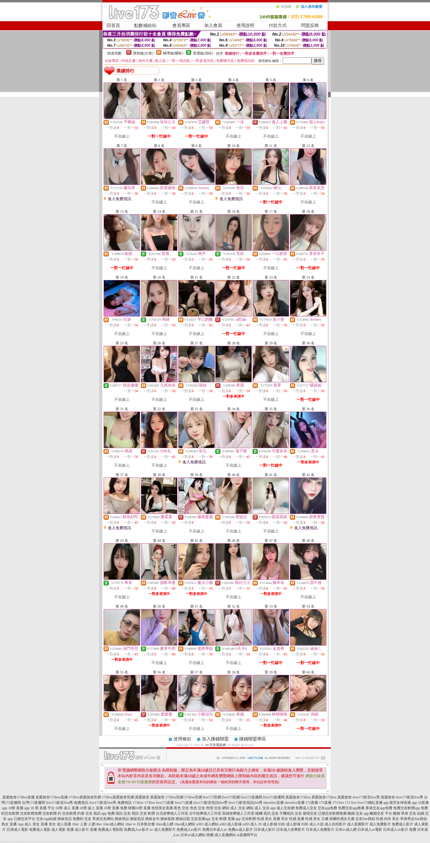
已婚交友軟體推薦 (332, 813)
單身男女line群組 (413, 819)
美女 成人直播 (60, 824)
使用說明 (245, 25)
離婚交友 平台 (381, 813)
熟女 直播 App (12, 824)
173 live (338, 803)
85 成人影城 (267, 824)
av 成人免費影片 (163, 829)
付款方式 (278, 25)
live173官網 (212, 797)
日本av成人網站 (192, 835)
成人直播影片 (357, 824)
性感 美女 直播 (268, 819)
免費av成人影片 (240, 829)
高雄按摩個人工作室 (238, 813)
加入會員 (213, 25)
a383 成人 (249, 824)
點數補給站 (145, 25)
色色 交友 (197, 808)
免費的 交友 (82, 819)
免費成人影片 (402, 824)
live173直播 (165, 803)
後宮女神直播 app (403, 803)
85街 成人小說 (312, 824)
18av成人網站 (113, 824)
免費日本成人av (214, 829)
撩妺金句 (152, 819)
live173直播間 (251, 797)
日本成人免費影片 (320, 829)
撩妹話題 (183, 819)
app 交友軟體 (246, 819)
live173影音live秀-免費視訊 (67, 803)
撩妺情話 (122, 819)
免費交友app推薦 (351, 808)
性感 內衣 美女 (387, 819)
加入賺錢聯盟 (215, 739)
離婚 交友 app (358, 813)
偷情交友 (310, 813)
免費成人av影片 (136, 829)
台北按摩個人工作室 (172, 813)
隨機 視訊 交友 (267, 813)
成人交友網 (285, 808)
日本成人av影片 (395, 829)
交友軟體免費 (31, 813)
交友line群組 (365, 819)
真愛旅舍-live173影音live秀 (358, 797)
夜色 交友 (181, 808)
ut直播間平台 (247, 835)
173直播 (311, 803)
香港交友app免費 (379, 808)
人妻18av (95, 824)
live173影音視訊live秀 (211, 803)
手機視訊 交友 (291, 813)
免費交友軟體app (406, 808)
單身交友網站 (103, 819)
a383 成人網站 (207, 824)
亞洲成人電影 (17, 829)
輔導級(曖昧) (173, 53)
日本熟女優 (146, 824)
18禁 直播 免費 (115, 808)
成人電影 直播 (62, 829)
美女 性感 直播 (292, 819)
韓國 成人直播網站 (221, 835)
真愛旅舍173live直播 (18, 797)
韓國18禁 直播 (139, 808)
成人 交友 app (265, 808)
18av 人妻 (79, 824)
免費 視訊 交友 (119, 813)
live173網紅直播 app (372, 803)
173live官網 (174, 797)
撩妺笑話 (64, 819)
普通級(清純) (203, 53)
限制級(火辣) (143, 53)
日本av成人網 (346, 829)
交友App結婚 (46, 819)
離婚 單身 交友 (404, 813)
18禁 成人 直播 (67, 808)
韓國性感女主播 (341, 819)
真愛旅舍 (142, 797)
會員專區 (181, 25)
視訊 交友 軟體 (143, 813)
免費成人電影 (39, 829)
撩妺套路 (167, 819)
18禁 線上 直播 (91, 808)
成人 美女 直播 (36, 824)
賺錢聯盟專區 (252, 739)
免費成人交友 (306, 808)
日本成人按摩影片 (290, 829)
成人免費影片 (380, 824)
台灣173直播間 (33, 803)
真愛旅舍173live (298, 797)
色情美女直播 (162, 808)
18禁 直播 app (18, 808)
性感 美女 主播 (316, 819)
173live (138, 803)
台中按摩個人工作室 (205, 813)
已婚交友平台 (24, 819)
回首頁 (113, 25)
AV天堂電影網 (215, 745)
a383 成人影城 (230, 824)
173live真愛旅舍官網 (85, 797)
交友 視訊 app (96, 813)
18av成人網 (164, 824)
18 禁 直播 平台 (42, 808)
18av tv (130, 824)
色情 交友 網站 (217, 808)
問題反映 (310, 25)
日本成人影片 (264, 829)
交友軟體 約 (51, 813)
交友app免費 (327, 808)
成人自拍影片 (335, 824)
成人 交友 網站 (242, 808)
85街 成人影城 (289, 824)
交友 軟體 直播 (223, 819)
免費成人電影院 (110, 829)
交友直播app (200, 819)
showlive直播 (273, 803)
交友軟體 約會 (73, 813)
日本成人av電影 (369, 829)
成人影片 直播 (86, 829)
